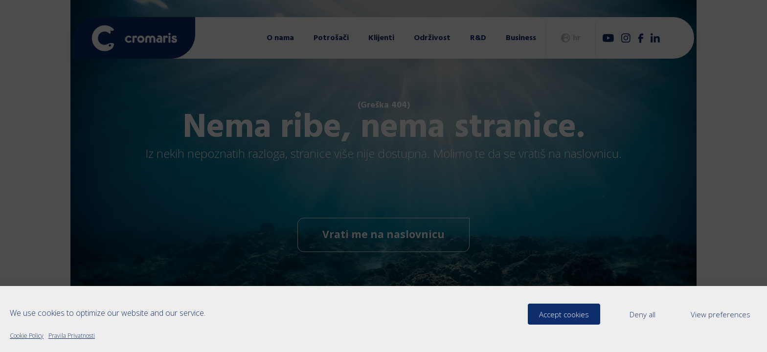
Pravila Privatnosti (71, 335)
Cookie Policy (27, 335)
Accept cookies (564, 314)
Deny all (642, 314)
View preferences (720, 314)
